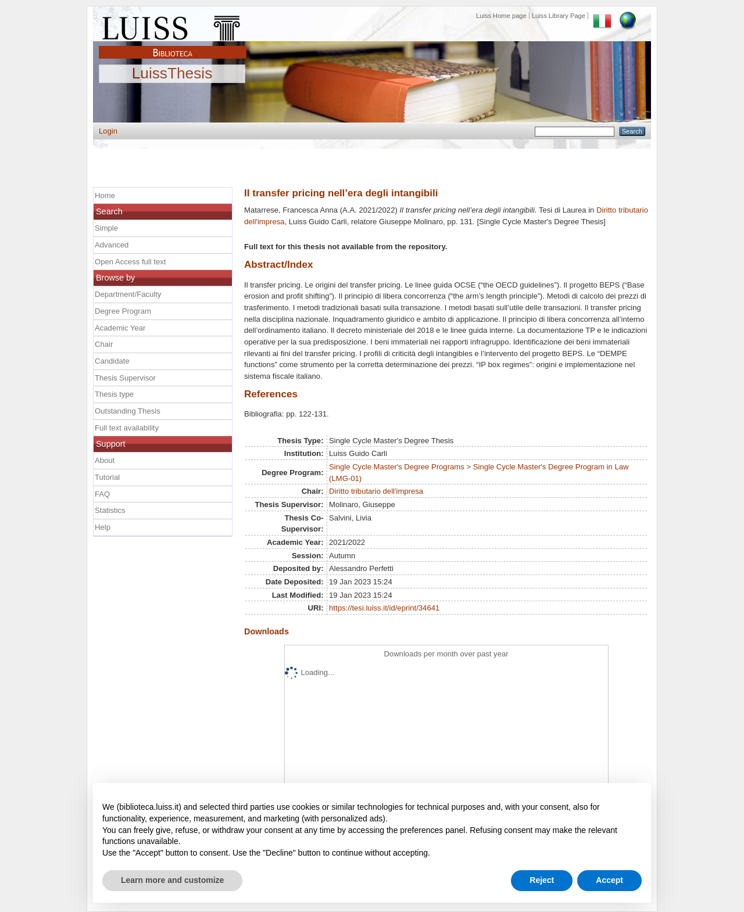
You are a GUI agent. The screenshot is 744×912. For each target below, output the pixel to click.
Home (105, 195)
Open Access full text (130, 261)
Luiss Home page (501, 15)
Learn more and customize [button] (172, 880)
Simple (106, 228)
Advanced (111, 244)
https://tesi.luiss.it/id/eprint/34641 (384, 608)
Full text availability (127, 427)
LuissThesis (172, 74)
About (105, 460)
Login (108, 131)
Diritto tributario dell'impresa (376, 491)
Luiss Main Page (172, 25)
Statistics (110, 510)
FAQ (102, 494)
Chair (104, 344)
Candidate (112, 361)
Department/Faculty (128, 294)
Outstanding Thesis (127, 411)
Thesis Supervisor (125, 378)
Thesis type (114, 394)
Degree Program (123, 311)
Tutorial (107, 477)
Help (102, 527)
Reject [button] (542, 880)
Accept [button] (609, 880)
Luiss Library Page (558, 15)
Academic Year (120, 328)
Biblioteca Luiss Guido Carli (172, 46)
